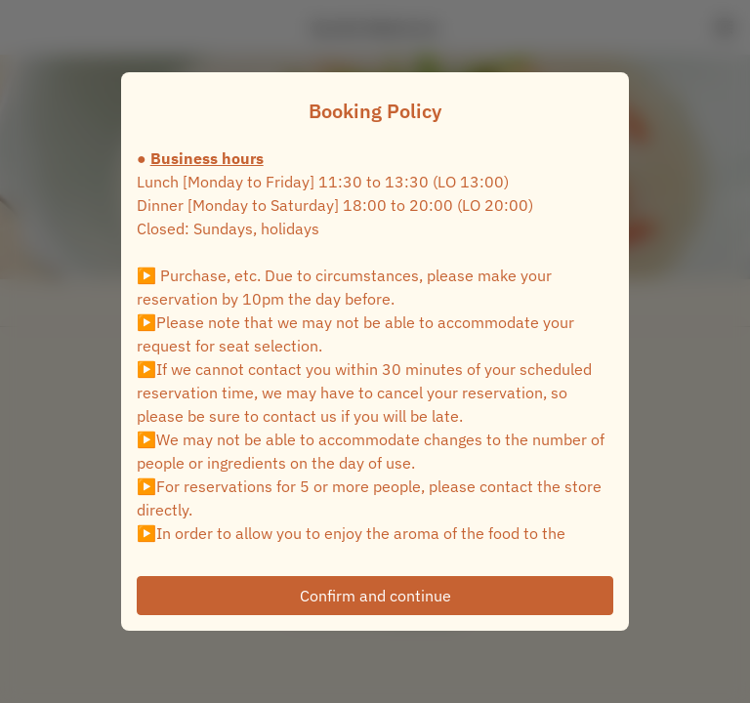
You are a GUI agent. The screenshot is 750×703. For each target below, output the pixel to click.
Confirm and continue (375, 595)
